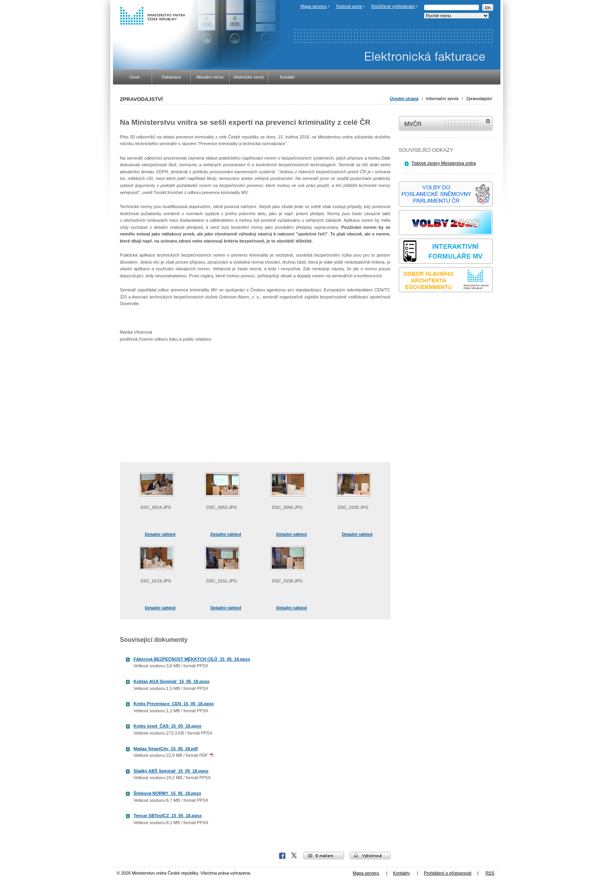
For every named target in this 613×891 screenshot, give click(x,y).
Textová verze (349, 6)
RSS (490, 873)
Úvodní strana (404, 98)
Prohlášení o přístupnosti (447, 873)
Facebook (282, 856)
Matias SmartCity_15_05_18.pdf (166, 748)
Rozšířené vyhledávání (393, 6)
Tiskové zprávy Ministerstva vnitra (444, 163)
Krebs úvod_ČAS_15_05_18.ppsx (168, 726)
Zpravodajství (479, 98)
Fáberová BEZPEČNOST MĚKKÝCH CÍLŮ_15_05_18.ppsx (192, 659)
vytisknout (370, 855)
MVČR (446, 123)
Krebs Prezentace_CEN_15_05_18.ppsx (174, 703)
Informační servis (442, 98)
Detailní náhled (160, 534)
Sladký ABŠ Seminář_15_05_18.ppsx (171, 771)
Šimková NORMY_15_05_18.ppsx (167, 793)
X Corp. (294, 856)
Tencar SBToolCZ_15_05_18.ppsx (168, 815)
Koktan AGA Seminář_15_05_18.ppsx (172, 681)
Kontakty (401, 873)
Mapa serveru (313, 6)
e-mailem (323, 855)
